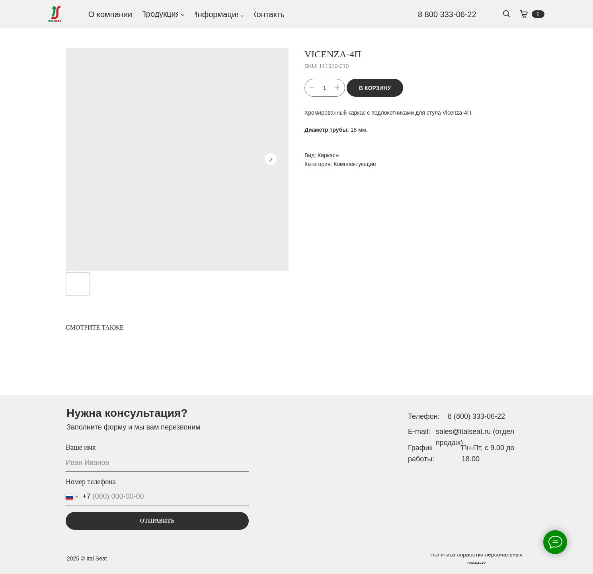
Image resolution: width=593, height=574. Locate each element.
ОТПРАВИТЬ (157, 521)
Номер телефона (91, 482)
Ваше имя (81, 447)
